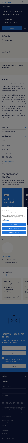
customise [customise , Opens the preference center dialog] (14, 224)
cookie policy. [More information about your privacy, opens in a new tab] (6, 220)
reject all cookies (14, 228)
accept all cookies (14, 232)
